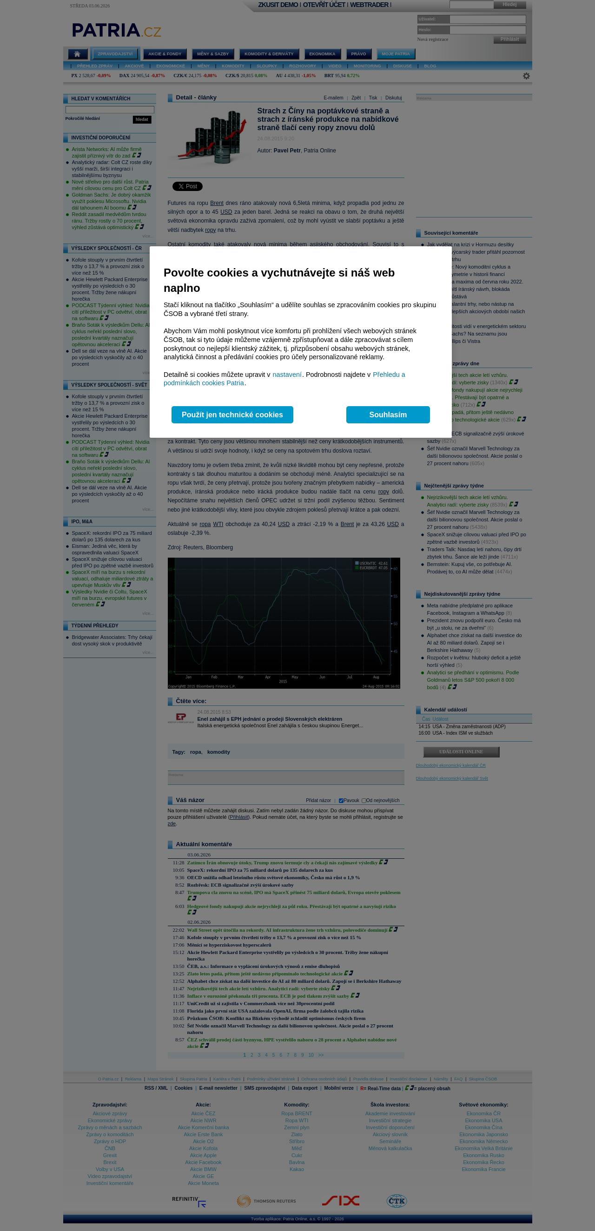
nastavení (287, 374)
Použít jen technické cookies (232, 415)
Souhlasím (388, 415)
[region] (301, 342)
